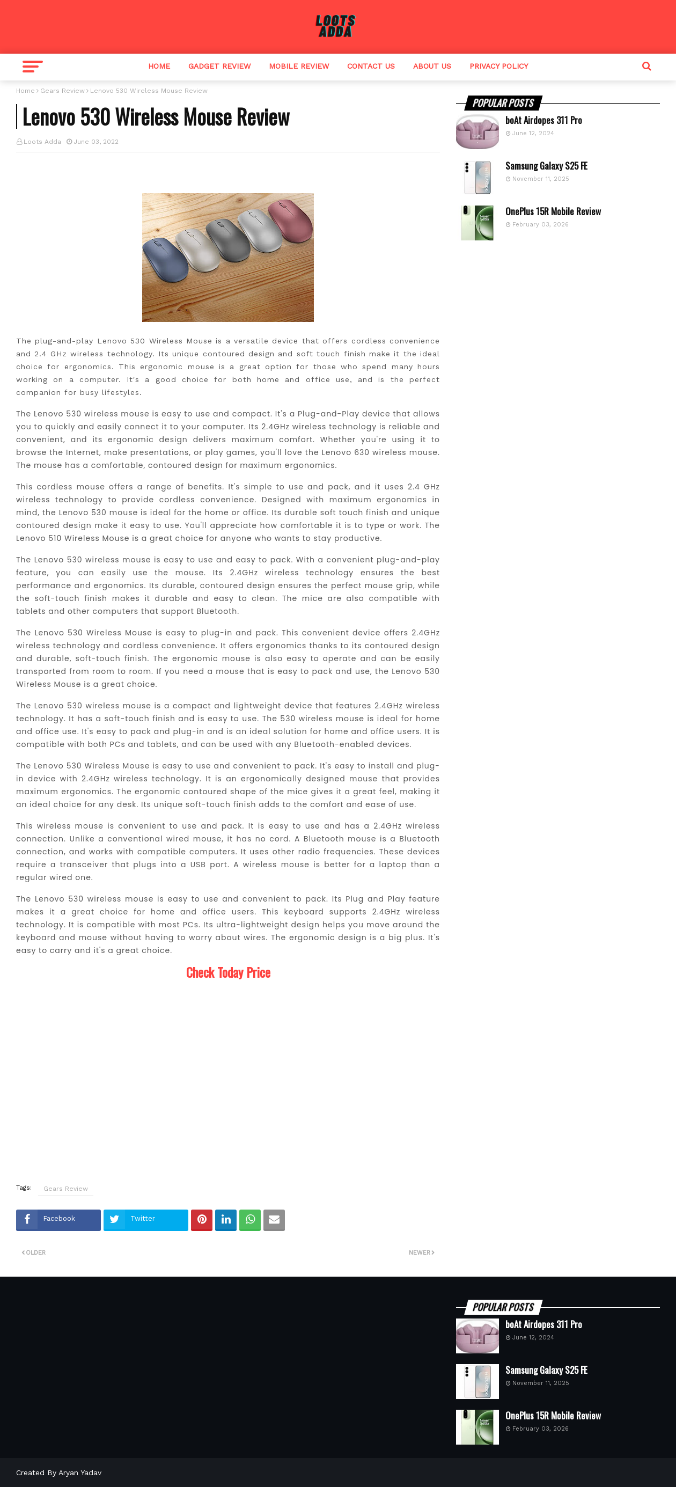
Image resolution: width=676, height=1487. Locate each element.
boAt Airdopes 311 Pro (543, 120)
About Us (432, 66)
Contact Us (371, 66)
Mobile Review (299, 66)
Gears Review (62, 90)
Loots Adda (42, 141)
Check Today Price (228, 971)
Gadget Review (219, 66)
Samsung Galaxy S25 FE (546, 166)
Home (159, 66)
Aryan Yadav (79, 1472)
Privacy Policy (498, 66)
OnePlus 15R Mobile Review (553, 211)
